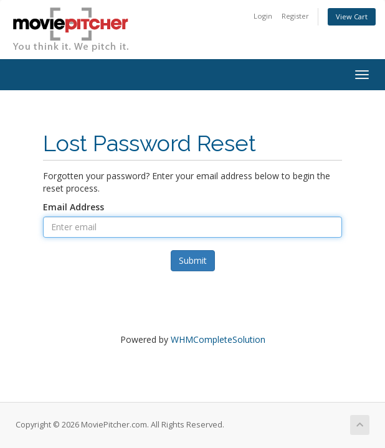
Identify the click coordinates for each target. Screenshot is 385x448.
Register (295, 16)
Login (263, 16)
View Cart (352, 16)
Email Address (73, 207)
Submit (193, 260)
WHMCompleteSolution (218, 339)
